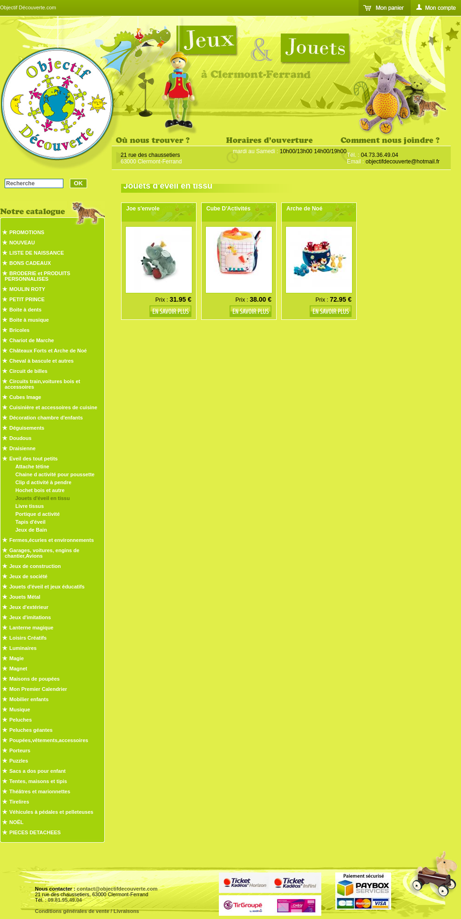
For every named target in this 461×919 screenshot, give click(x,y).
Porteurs (19, 750)
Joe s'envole (143, 208)
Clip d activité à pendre (43, 482)
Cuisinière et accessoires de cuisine (53, 407)
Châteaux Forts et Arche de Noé (48, 350)
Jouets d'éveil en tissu (42, 498)
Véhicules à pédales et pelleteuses (51, 812)
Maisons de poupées (34, 679)
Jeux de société (28, 576)
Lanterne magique (31, 627)
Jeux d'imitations (30, 617)
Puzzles (18, 761)
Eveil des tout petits (33, 458)
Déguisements (26, 428)
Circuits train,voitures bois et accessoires (42, 384)
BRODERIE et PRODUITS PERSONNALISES (37, 276)
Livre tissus (29, 506)
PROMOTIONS (26, 232)
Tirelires (19, 801)
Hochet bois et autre (40, 490)
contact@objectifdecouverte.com (117, 889)
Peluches (20, 720)
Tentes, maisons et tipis (38, 781)
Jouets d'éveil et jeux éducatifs (47, 586)
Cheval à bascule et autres (41, 361)
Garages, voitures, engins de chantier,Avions (42, 553)
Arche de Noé (304, 208)
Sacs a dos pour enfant (37, 771)
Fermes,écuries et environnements (51, 540)
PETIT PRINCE (27, 299)
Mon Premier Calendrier (38, 689)
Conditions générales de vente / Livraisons (87, 911)
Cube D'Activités (228, 208)
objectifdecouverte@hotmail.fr (403, 161)
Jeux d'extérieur (28, 607)
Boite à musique (29, 320)
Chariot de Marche (31, 340)
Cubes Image (25, 397)
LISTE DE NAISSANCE (36, 253)
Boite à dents (25, 309)
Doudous (20, 438)
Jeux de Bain (31, 530)
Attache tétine (32, 466)
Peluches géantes (31, 730)
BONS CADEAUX (30, 263)
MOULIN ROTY (27, 289)
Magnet (18, 668)
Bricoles (19, 330)
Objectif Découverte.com (28, 7)
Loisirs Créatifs (28, 638)
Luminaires (23, 648)
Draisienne (22, 448)
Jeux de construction (35, 566)
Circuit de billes (28, 371)
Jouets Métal (25, 597)
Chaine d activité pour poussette (55, 474)
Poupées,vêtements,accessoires (48, 740)
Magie (16, 658)
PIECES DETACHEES (35, 832)
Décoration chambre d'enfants (46, 417)
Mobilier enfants (28, 699)
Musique (19, 709)
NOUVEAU (22, 242)
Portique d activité (37, 514)
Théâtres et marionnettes (39, 791)
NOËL (16, 822)
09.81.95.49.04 (65, 900)
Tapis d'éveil (30, 522)
